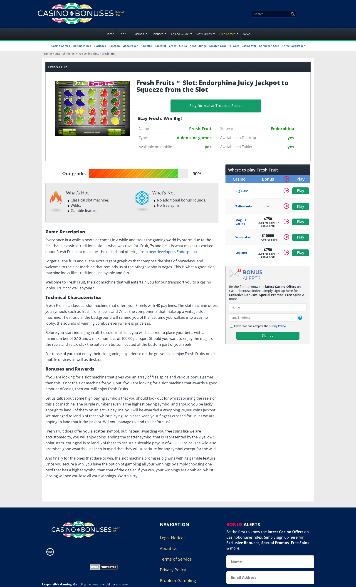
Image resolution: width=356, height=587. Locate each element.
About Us (168, 548)
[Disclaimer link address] (69, 552)
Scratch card (217, 46)
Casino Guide (180, 34)
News (246, 34)
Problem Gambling (178, 580)
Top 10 (123, 34)
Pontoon (114, 46)
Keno (193, 46)
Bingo (203, 46)
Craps (172, 46)
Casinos (139, 34)
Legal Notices (172, 537)
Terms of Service (176, 559)
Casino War (249, 46)
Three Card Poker (293, 46)
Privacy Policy (277, 326)
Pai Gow (233, 46)
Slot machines (82, 46)
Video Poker (130, 46)
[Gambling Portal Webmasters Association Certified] (63, 566)
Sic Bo (183, 46)
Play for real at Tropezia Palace (215, 105)
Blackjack (100, 46)
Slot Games (204, 34)
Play (300, 190)
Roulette (146, 46)
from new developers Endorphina (168, 251)
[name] (268, 307)
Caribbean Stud (269, 46)
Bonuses (157, 34)
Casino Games (60, 46)
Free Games (227, 34)
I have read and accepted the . (260, 326)
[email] (263, 317)
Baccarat (160, 46)
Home (110, 34)
